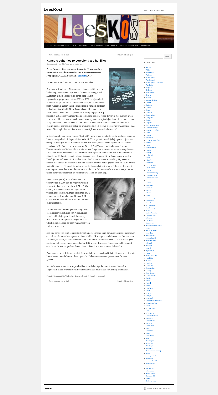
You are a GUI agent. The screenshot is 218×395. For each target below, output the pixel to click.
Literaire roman (151, 215)
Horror (148, 180)
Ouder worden (151, 276)
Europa (148, 150)
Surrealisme (150, 336)
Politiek (148, 283)
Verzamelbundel (151, 361)
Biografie (78, 276)
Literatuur (149, 218)
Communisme (150, 115)
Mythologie (150, 250)
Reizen (148, 293)
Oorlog (148, 271)
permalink (101, 276)
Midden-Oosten (151, 240)
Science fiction (151, 308)
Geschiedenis (150, 168)
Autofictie (149, 85)
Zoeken (167, 56)
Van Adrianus (146, 45)
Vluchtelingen (150, 363)
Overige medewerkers (129, 45)
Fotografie (149, 163)
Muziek (148, 248)
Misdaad (149, 245)
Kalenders (149, 203)
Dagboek (149, 123)
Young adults (150, 373)
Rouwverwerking (152, 303)
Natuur (148, 253)
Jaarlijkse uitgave (152, 198)
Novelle (148, 261)
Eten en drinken (151, 148)
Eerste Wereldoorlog (153, 140)
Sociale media (150, 321)
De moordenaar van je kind (57, 55)
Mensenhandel (151, 238)
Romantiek (149, 298)
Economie (149, 138)
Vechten (148, 353)
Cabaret (148, 103)
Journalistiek (150, 200)
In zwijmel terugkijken (126, 55)
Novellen (149, 263)
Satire (148, 306)
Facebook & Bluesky (80, 45)
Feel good (149, 155)
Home (49, 45)
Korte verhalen (151, 205)
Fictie (148, 158)
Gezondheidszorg (152, 173)
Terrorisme (149, 343)
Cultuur (148, 120)
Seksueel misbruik (152, 316)
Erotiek (148, 143)
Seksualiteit (150, 313)
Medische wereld (151, 230)
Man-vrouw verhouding (154, 225)
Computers (149, 118)
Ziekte (148, 378)
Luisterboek (150, 223)
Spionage (149, 323)
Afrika (148, 70)
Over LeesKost (111, 45)
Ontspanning (150, 268)
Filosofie (149, 160)
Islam (148, 195)
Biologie (149, 90)
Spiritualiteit (150, 326)
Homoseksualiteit (152, 178)
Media (148, 228)
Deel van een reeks (152, 125)
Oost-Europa (150, 273)
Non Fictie (149, 258)
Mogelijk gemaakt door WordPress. (158, 388)
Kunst (84, 276)
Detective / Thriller (152, 130)
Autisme (149, 75)
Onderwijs (149, 266)
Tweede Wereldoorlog (153, 351)
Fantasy (148, 153)
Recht (148, 291)
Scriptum (82, 76)
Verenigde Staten (151, 356)
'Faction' (149, 67)
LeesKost (53, 9)
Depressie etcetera (152, 128)
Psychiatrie (149, 288)
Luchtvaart (149, 220)
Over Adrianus (97, 45)
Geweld (148, 170)
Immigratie (149, 185)
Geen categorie (151, 165)
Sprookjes (149, 331)
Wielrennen (150, 371)
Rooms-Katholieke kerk (154, 301)
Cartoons (149, 105)
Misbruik (149, 243)
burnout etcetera (151, 100)
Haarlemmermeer (152, 175)
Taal (147, 338)
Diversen (149, 135)
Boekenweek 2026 (61, 45)
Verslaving (149, 358)
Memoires (149, 233)
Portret (148, 286)
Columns (149, 113)
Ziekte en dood (151, 381)
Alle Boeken (69, 276)
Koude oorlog (150, 208)
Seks (147, 311)
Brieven (148, 95)
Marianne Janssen (76, 64)
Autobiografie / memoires (154, 82)
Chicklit (148, 108)
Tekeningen (150, 341)
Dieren (148, 133)
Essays (148, 145)
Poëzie (148, 281)
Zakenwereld (150, 376)
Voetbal (148, 366)
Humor (148, 183)
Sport (148, 328)
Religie (148, 296)
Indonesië (149, 188)
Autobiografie (150, 77)
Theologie (149, 346)
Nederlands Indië (151, 256)
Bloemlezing (150, 92)
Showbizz (149, 318)
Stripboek (149, 333)
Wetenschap (150, 368)
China (148, 110)
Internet (148, 190)
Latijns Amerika (151, 213)
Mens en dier (150, 235)
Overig (148, 278)
